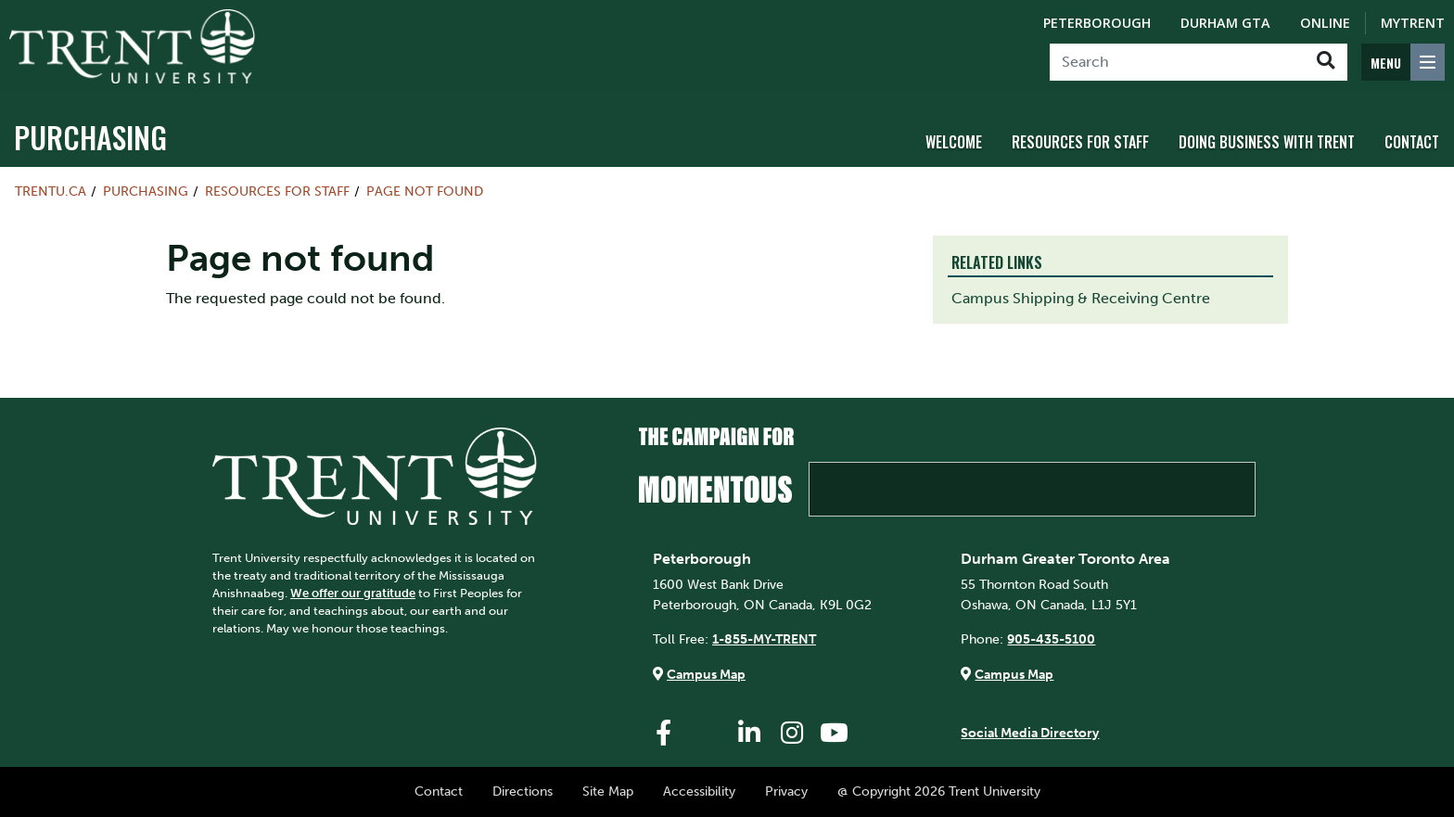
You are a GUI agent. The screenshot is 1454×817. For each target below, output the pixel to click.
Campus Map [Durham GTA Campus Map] (1014, 674)
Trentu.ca (50, 191)
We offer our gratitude (352, 593)
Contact (1411, 142)
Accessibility (699, 791)
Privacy (786, 791)
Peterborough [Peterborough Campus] (1097, 23)
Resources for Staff (1080, 142)
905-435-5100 (1051, 639)
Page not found (424, 191)
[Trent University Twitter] (706, 733)
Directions (522, 791)
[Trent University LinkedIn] (749, 733)
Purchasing (90, 137)
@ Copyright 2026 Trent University (938, 791)
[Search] (1177, 62)
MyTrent (1413, 23)
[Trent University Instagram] (792, 733)
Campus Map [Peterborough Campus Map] (706, 674)
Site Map (607, 791)
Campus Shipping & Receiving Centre (1080, 298)
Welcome (953, 142)
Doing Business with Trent (1267, 142)
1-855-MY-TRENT (764, 639)
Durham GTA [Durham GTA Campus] (1225, 23)
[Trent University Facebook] (664, 733)
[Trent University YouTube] (834, 733)
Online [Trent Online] (1325, 23)
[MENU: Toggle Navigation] (1403, 62)
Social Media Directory (1030, 732)
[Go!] (1325, 62)
